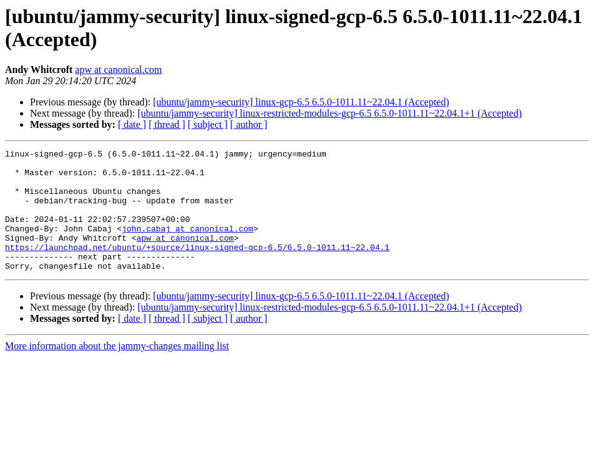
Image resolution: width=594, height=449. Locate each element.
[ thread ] (166, 124)
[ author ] (249, 124)
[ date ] (132, 124)
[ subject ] (208, 124)
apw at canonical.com (118, 69)
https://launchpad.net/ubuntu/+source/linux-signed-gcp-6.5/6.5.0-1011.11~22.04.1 (197, 267)
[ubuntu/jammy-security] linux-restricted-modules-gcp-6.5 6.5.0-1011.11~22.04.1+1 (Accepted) (329, 113)
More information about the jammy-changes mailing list (117, 370)
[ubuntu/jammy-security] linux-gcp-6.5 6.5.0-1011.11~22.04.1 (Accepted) (301, 102)
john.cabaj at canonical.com (187, 245)
